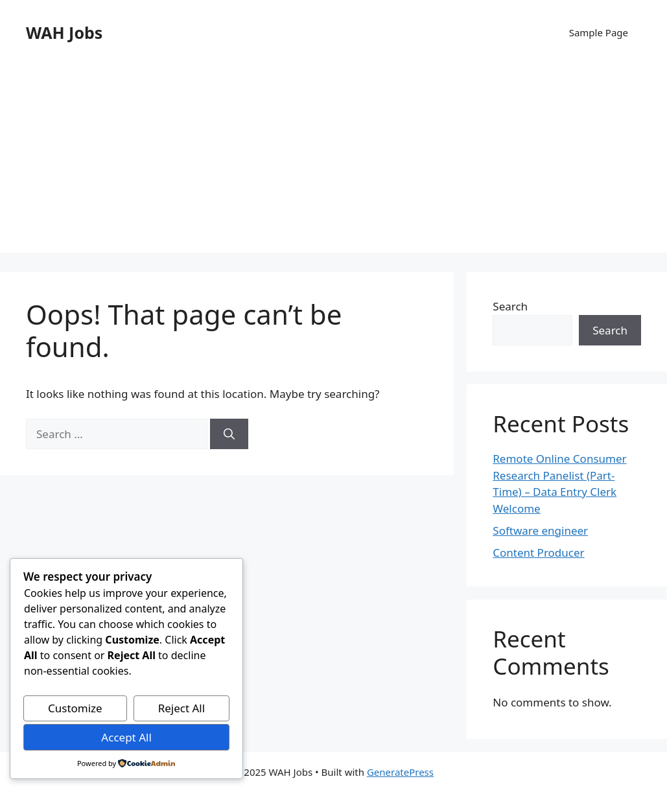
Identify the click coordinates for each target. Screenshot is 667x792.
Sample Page (598, 32)
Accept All (126, 737)
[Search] (229, 434)
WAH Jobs (64, 32)
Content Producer (538, 552)
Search (510, 306)
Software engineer (540, 530)
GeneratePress (400, 771)
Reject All (181, 708)
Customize (75, 708)
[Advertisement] (333, 162)
